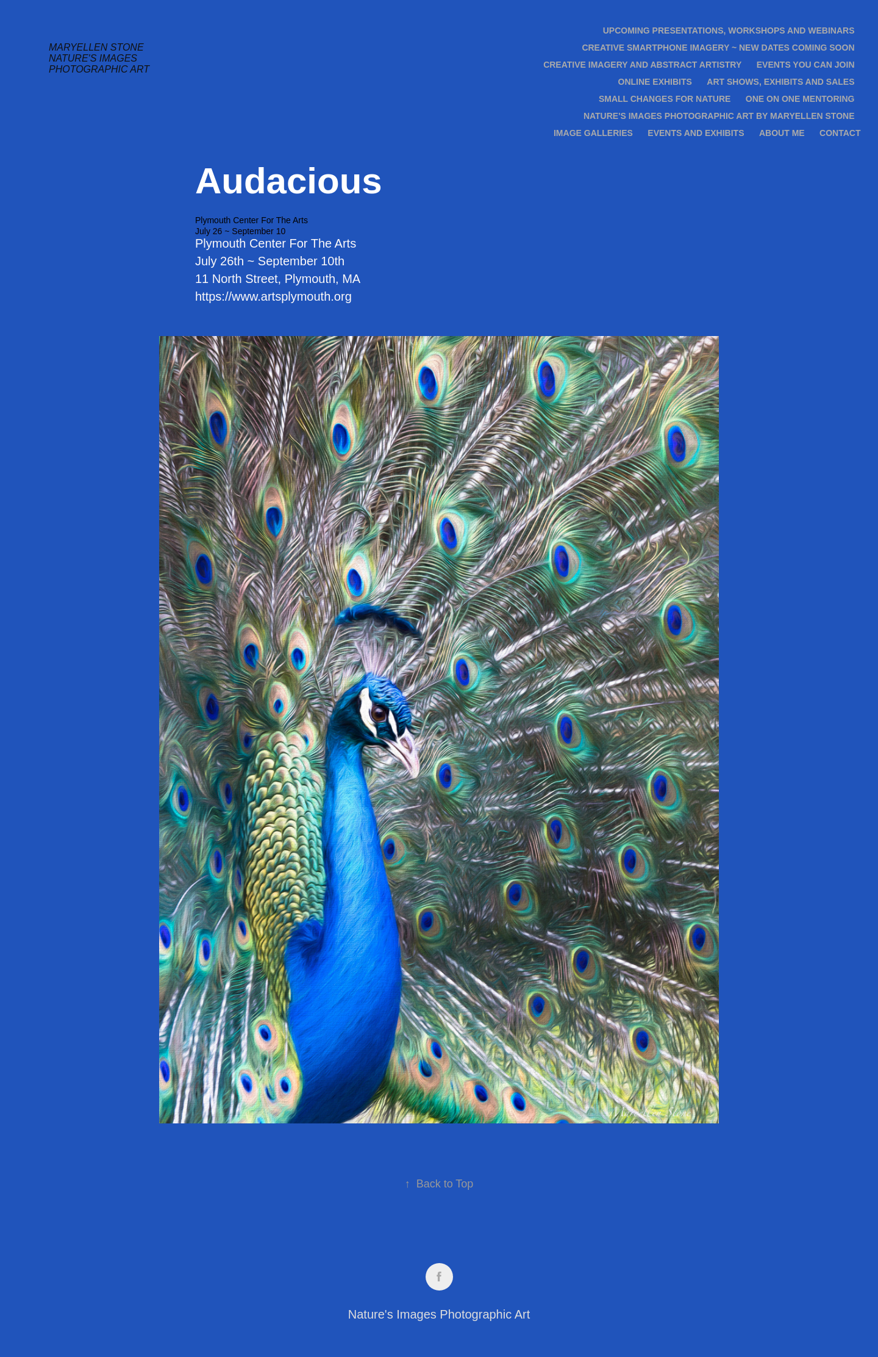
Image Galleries (593, 133)
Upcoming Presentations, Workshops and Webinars (729, 30)
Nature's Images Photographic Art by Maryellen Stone (719, 116)
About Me (782, 133)
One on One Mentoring (800, 99)
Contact (839, 133)
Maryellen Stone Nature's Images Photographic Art (99, 58)
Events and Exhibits (696, 133)
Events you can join (806, 65)
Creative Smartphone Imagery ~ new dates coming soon (718, 47)
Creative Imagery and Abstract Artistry (642, 65)
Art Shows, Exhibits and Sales (780, 82)
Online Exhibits (655, 82)
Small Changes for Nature (664, 99)
